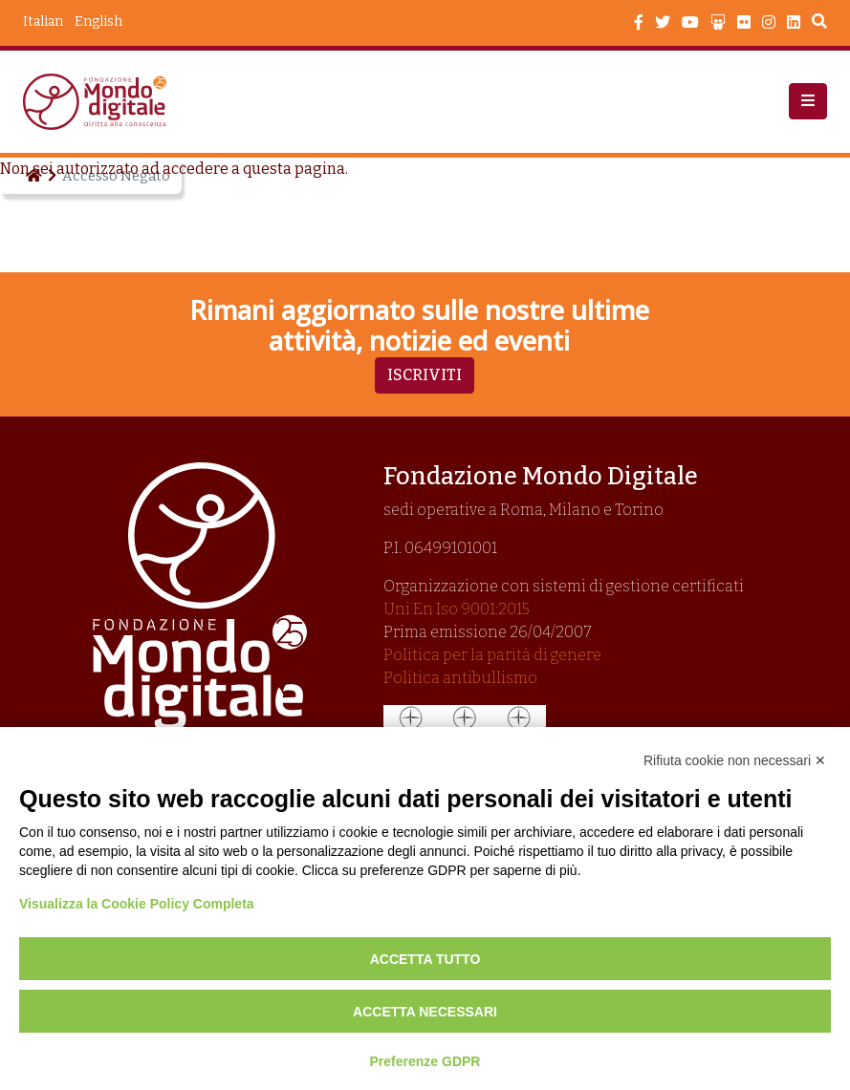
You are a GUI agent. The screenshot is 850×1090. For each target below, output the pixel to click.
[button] (808, 101)
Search (819, 24)
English (98, 21)
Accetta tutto (425, 959)
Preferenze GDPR (425, 1061)
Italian (43, 21)
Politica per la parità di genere (492, 655)
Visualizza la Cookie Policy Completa (136, 903)
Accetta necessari (425, 1011)
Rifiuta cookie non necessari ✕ (734, 760)
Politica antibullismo (460, 678)
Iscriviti (424, 375)
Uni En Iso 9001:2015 (456, 609)
